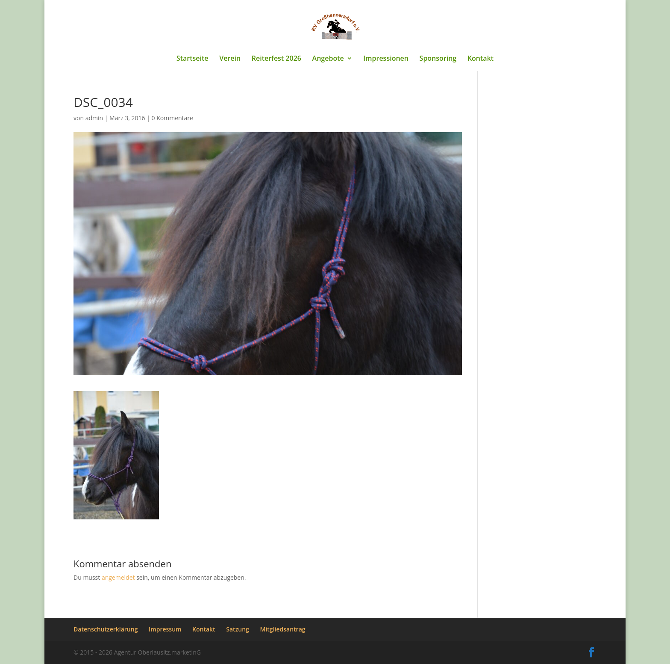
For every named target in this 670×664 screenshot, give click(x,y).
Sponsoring (438, 59)
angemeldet (118, 577)
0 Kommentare (172, 118)
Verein (230, 59)
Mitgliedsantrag (283, 629)
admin (94, 118)
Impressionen (385, 59)
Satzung (237, 629)
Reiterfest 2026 (276, 59)
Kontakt (480, 59)
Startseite (192, 59)
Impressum (165, 629)
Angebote (328, 59)
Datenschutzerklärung (105, 629)
